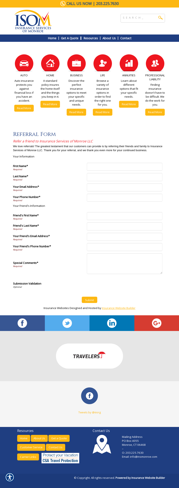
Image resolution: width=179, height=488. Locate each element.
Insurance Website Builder (118, 308)
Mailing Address (132, 437)
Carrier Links (28, 457)
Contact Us (55, 447)
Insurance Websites (56, 308)
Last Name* (20, 176)
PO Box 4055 (130, 441)
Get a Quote (59, 438)
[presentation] (119, 284)
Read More (24, 108)
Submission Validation (27, 283)
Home (23, 438)
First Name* (20, 166)
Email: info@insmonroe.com (140, 457)
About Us (39, 438)
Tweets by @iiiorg (89, 412)
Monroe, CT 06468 (134, 445)
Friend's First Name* (26, 215)
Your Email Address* (26, 187)
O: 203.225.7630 (133, 453)
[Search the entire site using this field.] (139, 17)
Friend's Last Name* (26, 225)
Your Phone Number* (26, 197)
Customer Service (31, 447)
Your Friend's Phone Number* (32, 246)
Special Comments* (25, 263)
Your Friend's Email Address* (31, 236)
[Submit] (89, 300)
